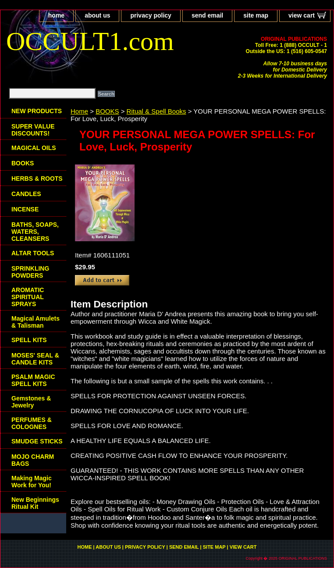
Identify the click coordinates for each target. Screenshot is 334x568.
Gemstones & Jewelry (31, 402)
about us (97, 15)
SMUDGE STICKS (37, 441)
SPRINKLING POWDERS (30, 272)
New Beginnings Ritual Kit (35, 503)
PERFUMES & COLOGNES (31, 423)
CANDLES (26, 193)
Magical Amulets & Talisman (35, 322)
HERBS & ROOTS (37, 178)
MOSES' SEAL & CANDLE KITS (35, 359)
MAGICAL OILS (33, 147)
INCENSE (25, 209)
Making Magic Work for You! (31, 482)
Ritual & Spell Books (156, 111)
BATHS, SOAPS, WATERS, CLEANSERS (35, 231)
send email (207, 15)
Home (79, 111)
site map (255, 15)
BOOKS (107, 111)
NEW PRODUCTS (36, 110)
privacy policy (150, 15)
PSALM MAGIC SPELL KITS (33, 380)
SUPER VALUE (33, 130)
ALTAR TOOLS (32, 253)
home (56, 15)
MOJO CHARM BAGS (32, 460)
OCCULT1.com (90, 41)
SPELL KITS (29, 339)
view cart (301, 15)
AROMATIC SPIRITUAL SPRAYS (27, 296)
